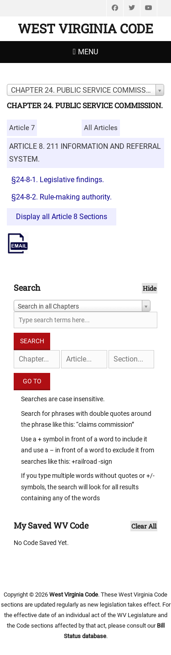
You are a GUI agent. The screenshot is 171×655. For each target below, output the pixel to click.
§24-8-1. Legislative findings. (57, 179)
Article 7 (22, 128)
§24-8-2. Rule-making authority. (61, 197)
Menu (88, 51)
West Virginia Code (85, 28)
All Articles (101, 128)
